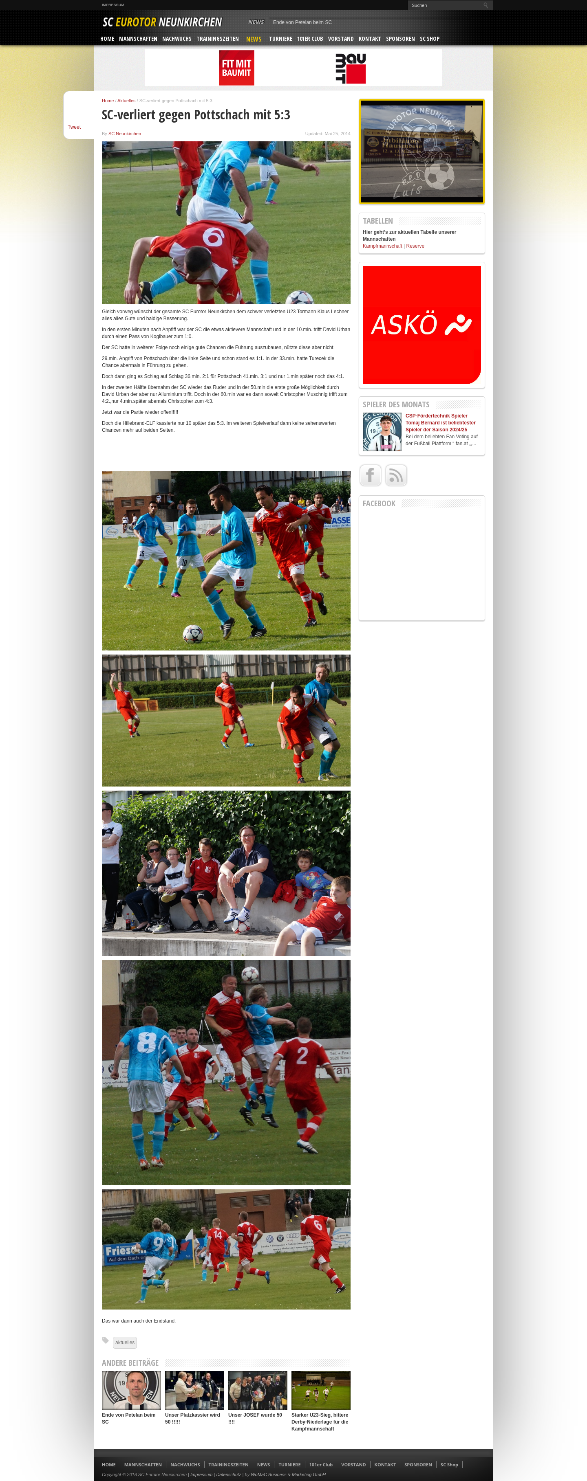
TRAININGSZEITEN (217, 38)
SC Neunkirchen (124, 133)
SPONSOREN (400, 38)
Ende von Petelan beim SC (302, 22)
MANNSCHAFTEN (138, 38)
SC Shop (429, 38)
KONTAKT (370, 38)
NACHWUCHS (177, 38)
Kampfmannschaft (382, 246)
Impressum (113, 5)
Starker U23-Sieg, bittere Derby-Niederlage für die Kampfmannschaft (319, 1422)
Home (108, 100)
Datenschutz (228, 1474)
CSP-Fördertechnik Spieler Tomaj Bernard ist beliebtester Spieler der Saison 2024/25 (441, 423)
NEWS (254, 39)
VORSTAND (341, 38)
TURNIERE (280, 38)
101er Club (310, 38)
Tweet (74, 127)
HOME (107, 38)
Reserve (415, 246)
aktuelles (125, 1342)
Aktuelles (126, 100)
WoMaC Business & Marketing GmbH (288, 1474)
